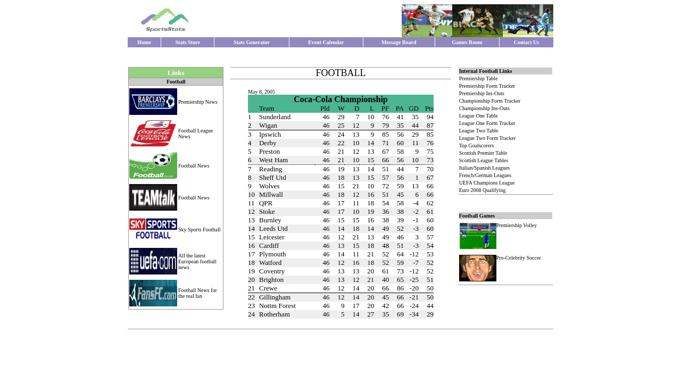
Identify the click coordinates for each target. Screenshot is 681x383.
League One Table (478, 116)
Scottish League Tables (483, 160)
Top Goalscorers (476, 145)
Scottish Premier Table (483, 153)
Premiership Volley (516, 225)
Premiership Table (478, 78)
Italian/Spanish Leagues (484, 168)
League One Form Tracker (487, 123)
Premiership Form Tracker (487, 86)
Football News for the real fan (197, 293)
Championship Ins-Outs (484, 108)
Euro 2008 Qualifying (482, 190)
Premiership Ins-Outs (481, 93)
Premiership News (198, 102)
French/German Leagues (485, 175)
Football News (194, 166)
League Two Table (479, 131)
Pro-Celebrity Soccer (518, 258)
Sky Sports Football (199, 229)
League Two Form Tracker (487, 138)
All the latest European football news (197, 261)
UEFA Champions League (487, 183)
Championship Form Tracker (490, 101)
